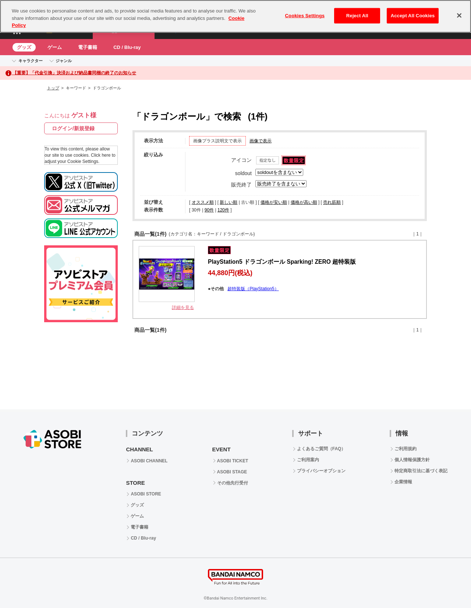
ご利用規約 (405, 448)
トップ (53, 88)
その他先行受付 (232, 483)
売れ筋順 (332, 202)
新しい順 (228, 202)
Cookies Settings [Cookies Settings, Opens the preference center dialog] (305, 15)
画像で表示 (260, 140)
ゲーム (54, 47)
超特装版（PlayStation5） (253, 288)
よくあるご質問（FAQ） (321, 448)
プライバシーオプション (321, 470)
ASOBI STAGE (232, 471)
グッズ (24, 47)
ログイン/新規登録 (73, 128)
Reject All (357, 15)
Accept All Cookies (413, 15)
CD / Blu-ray (127, 47)
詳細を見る (183, 307)
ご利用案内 (308, 459)
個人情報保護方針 (412, 459)
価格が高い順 (304, 202)
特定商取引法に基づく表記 (420, 470)
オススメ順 (203, 202)
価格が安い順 (274, 202)
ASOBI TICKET (232, 460)
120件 (223, 210)
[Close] (459, 15)
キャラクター (30, 60)
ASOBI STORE (146, 494)
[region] (235, 16)
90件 (209, 210)
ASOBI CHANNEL (149, 460)
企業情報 (403, 481)
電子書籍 (87, 47)
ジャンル (64, 60)
